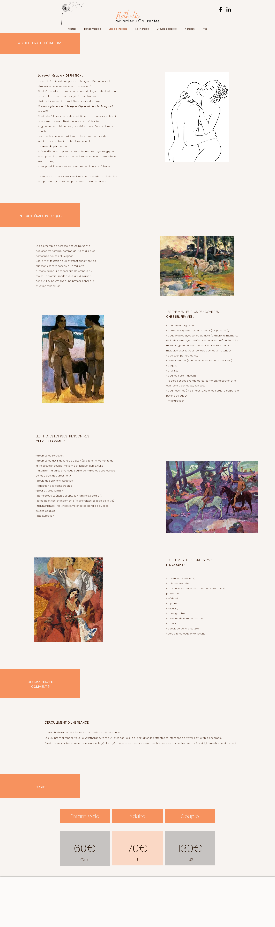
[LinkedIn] (228, 9)
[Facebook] (220, 9)
